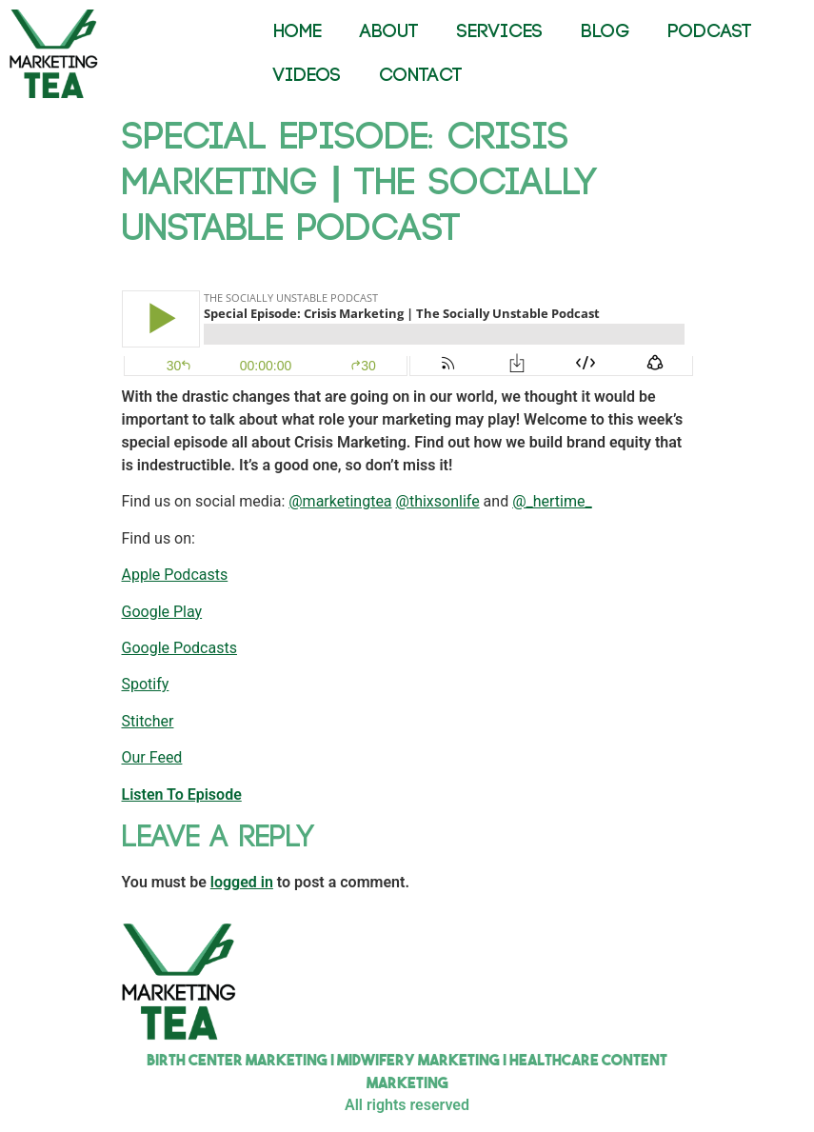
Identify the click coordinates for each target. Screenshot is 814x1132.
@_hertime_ (552, 501)
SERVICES (500, 32)
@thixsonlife (438, 501)
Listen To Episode (182, 794)
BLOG (605, 32)
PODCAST (709, 32)
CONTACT (421, 76)
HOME (297, 32)
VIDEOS (307, 76)
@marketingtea (339, 501)
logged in (241, 882)
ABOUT (389, 32)
